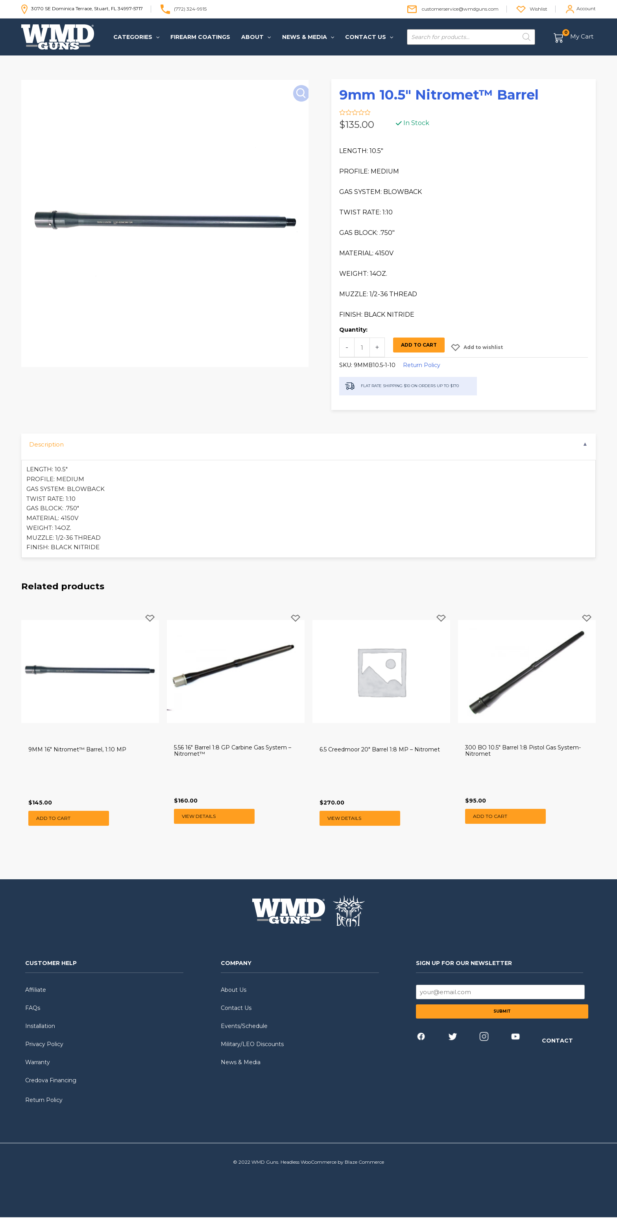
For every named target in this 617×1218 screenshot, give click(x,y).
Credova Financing (50, 1081)
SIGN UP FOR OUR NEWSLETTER (464, 963)
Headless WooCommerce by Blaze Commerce (332, 1163)
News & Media (240, 1063)
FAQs (32, 1008)
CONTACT (557, 1041)
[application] (155, 37)
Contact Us (236, 1008)
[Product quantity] (361, 347)
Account (586, 8)
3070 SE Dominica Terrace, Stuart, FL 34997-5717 (82, 8)
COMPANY (236, 963)
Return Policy (421, 365)
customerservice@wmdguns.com (460, 8)
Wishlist (538, 8)
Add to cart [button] (53, 818)
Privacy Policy (44, 1044)
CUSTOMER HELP (51, 963)
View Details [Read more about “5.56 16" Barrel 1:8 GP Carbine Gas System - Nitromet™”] (199, 816)
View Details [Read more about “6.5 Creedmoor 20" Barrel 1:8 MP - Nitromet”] (344, 818)
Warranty (37, 1063)
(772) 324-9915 (190, 8)
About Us (233, 990)
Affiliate (35, 990)
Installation (40, 1026)
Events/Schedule (244, 1026)
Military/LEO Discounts (252, 1044)
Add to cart (419, 345)
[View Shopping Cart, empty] (574, 37)
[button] (136, 36)
